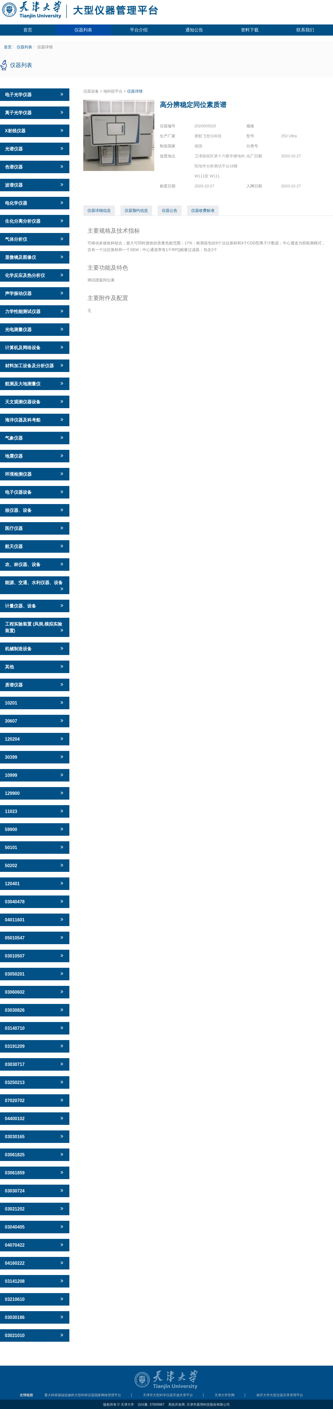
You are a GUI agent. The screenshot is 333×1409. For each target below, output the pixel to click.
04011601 (35, 919)
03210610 (35, 1299)
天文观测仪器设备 (35, 401)
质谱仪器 (35, 684)
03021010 (35, 1335)
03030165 (35, 1136)
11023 (35, 811)
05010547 (35, 937)
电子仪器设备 (35, 492)
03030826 (35, 1010)
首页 (27, 30)
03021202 (35, 1208)
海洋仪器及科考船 (35, 419)
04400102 (35, 1118)
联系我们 (305, 30)
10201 (35, 702)
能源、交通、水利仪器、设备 (35, 585)
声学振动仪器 (35, 293)
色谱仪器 (35, 166)
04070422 (35, 1244)
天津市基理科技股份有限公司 (208, 1404)
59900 (35, 829)
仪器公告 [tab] (169, 210)
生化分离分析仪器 (35, 221)
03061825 (35, 1154)
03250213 (35, 1082)
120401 (35, 883)
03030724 (35, 1190)
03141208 (35, 1281)
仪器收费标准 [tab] (203, 210)
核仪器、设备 (35, 510)
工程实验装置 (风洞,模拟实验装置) (35, 627)
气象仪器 (35, 437)
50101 (35, 847)
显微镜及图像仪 (35, 257)
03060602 (35, 991)
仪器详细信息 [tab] (99, 210)
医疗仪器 (35, 528)
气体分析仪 (35, 239)
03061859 (35, 1172)
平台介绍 (139, 30)
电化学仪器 (35, 202)
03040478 (35, 901)
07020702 (35, 1100)
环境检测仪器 (35, 474)
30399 (35, 757)
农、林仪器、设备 (35, 564)
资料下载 (250, 30)
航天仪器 (35, 546)
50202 (35, 865)
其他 (35, 666)
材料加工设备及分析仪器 (35, 365)
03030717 (35, 1064)
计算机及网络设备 (35, 347)
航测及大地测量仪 (35, 383)
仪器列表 (83, 30)
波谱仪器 (35, 184)
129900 (35, 793)
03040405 (35, 1226)
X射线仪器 (35, 130)
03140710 (35, 1028)
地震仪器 (35, 455)
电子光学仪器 (35, 94)
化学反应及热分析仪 (35, 275)
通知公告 (194, 30)
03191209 (35, 1046)
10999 (35, 775)
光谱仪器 (35, 148)
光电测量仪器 (35, 329)
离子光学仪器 (35, 112)
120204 (35, 738)
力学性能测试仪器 (35, 311)
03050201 (35, 973)
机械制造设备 (35, 648)
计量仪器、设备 (35, 605)
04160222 (35, 1263)
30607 (35, 720)
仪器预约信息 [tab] (136, 210)
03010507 (35, 955)
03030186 (35, 1317)
